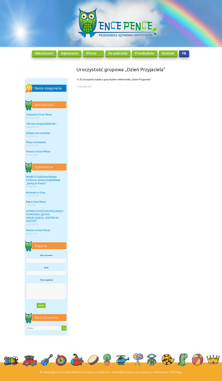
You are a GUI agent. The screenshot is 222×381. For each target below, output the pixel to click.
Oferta (91, 53)
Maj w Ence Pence (36, 201)
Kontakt (168, 53)
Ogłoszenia (69, 53)
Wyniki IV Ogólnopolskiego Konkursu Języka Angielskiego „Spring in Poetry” (43, 180)
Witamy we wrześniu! (38, 133)
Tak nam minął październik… (42, 123)
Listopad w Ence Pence (39, 114)
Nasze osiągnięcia (48, 88)
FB (184, 53)
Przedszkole (144, 53)
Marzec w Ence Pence (38, 151)
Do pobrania (117, 53)
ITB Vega (176, 372)
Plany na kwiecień (36, 142)
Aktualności (44, 53)
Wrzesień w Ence (35, 192)
